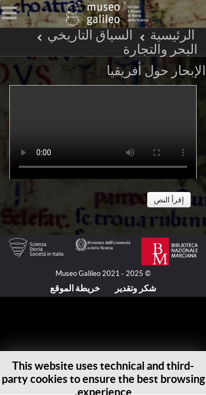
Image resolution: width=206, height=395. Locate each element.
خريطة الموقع (75, 288)
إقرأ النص (169, 199)
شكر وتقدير (135, 288)
